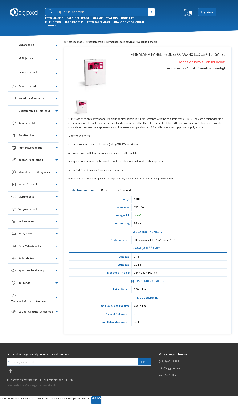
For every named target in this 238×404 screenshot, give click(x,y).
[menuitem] (33, 46)
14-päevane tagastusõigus (22, 379)
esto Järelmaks (98, 22)
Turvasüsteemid (94, 42)
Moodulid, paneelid (147, 42)
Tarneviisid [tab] (123, 190)
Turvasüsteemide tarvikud (120, 42)
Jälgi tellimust (78, 18)
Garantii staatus (105, 18)
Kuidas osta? (74, 22)
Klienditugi (53, 22)
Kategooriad (75, 42)
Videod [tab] (105, 190)
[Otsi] (151, 12)
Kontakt (127, 18)
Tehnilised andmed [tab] (82, 190)
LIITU (144, 362)
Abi (71, 379)
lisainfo (138, 215)
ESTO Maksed (54, 18)
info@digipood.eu (169, 368)
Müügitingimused (53, 379)
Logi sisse (207, 12)
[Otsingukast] (101, 12)
